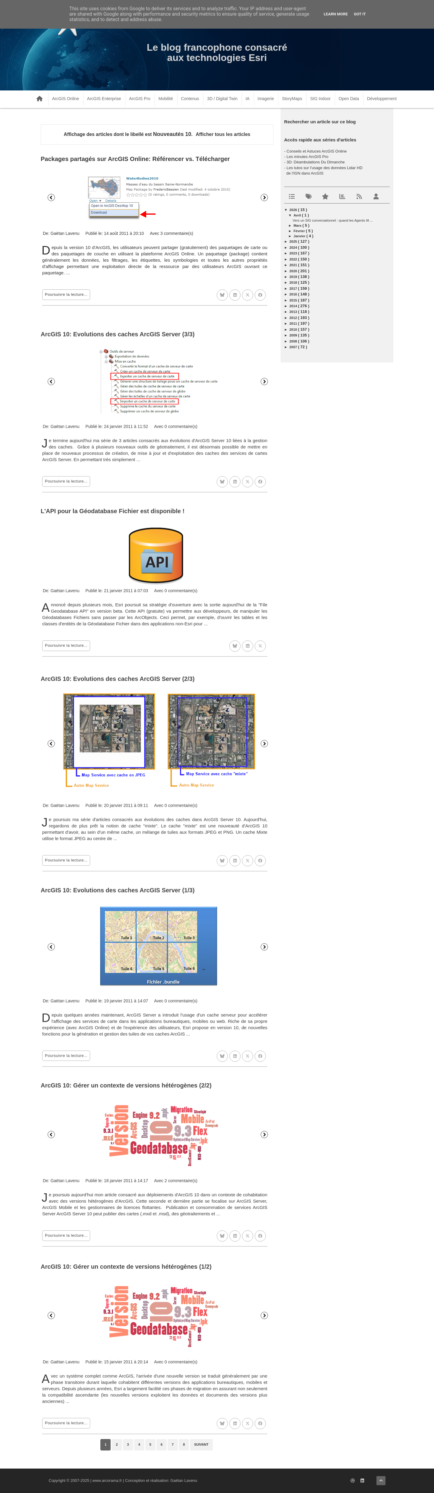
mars (298, 225)
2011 (293, 323)
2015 (293, 300)
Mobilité (166, 98)
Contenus (190, 98)
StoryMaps (292, 98)
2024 (293, 247)
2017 (293, 288)
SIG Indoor (320, 98)
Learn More (336, 14)
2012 (293, 318)
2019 (293, 277)
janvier (300, 236)
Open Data (349, 98)
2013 (293, 312)
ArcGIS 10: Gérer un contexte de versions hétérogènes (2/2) (126, 1228)
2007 (293, 347)
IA (248, 98)
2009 (293, 335)
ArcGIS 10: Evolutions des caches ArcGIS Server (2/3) (118, 847)
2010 (293, 329)
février (300, 231)
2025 (293, 241)
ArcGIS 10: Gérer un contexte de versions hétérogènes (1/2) (126, 1414)
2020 (293, 271)
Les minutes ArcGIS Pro (308, 156)
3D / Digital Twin (222, 98)
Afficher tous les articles (223, 134)
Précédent (51, 197)
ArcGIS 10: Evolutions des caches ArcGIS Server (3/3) (118, 474)
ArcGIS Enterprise (104, 98)
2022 (293, 259)
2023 (293, 253)
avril (298, 215)
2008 (293, 341)
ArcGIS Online (65, 98)
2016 (293, 294)
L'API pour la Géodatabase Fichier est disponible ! (112, 641)
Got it (360, 14)
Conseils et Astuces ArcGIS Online (317, 151)
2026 (293, 210)
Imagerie (266, 98)
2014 (293, 306)
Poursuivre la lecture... (66, 294)
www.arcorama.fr (107, 1480)
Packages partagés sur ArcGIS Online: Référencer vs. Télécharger (135, 159)
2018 (293, 282)
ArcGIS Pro (139, 98)
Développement (382, 98)
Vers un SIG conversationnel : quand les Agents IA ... (333, 220)
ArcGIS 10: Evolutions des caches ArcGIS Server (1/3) (118, 1045)
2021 (293, 265)
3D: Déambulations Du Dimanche (316, 162)
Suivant (264, 197)
